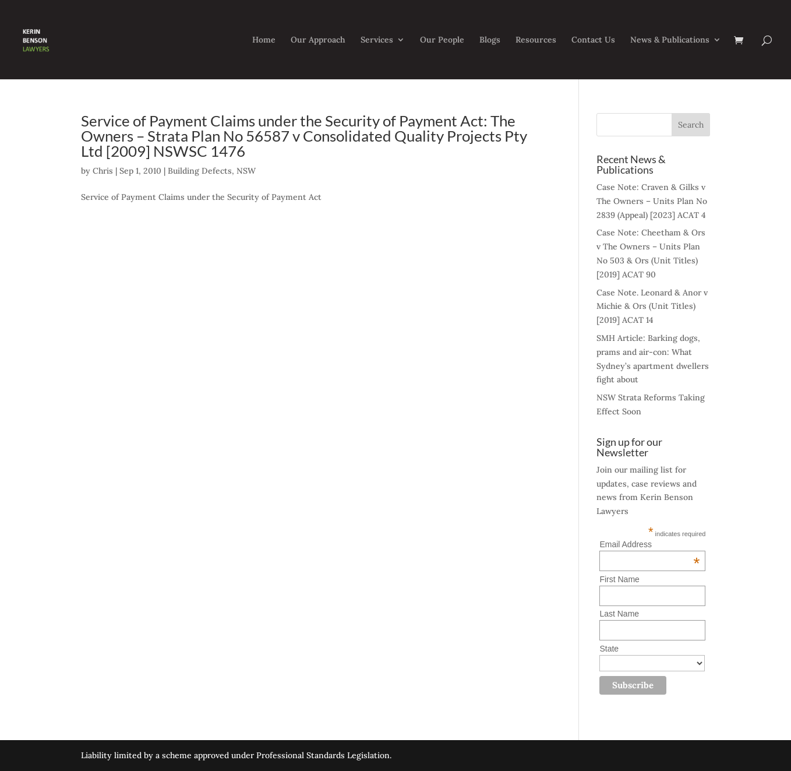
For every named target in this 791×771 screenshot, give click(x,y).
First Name (619, 579)
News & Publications (669, 40)
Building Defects (200, 171)
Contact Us (593, 40)
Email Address (649, 544)
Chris (103, 171)
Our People (442, 40)
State (609, 648)
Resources (535, 40)
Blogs (489, 40)
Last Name (619, 613)
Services (377, 40)
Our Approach (318, 40)
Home (264, 40)
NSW (246, 171)
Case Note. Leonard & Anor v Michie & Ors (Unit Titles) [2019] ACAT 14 (652, 306)
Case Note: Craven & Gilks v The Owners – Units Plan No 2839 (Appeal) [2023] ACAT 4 (651, 201)
